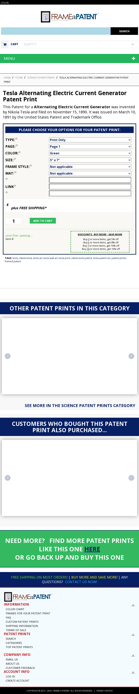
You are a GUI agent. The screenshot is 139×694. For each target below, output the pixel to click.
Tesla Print (64, 258)
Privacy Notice (104, 690)
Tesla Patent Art (101, 258)
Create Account (17, 680)
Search (11, 638)
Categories (14, 643)
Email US (12, 659)
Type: (27, 140)
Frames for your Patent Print (28, 613)
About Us (12, 663)
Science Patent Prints (41, 77)
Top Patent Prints (19, 647)
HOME (7, 77)
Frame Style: (27, 166)
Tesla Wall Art (50, 258)
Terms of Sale (16, 630)
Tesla (15, 258)
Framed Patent (13, 261)
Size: (27, 160)
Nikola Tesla (25, 258)
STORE (19, 77)
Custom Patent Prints (22, 621)
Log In (5, 2)
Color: (27, 153)
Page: (27, 146)
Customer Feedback (20, 668)
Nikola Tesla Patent (81, 258)
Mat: (27, 173)
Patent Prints (119, 258)
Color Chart (15, 609)
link (10, 186)
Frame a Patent (61, 690)
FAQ (8, 617)
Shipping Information (22, 626)
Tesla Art (37, 258)
